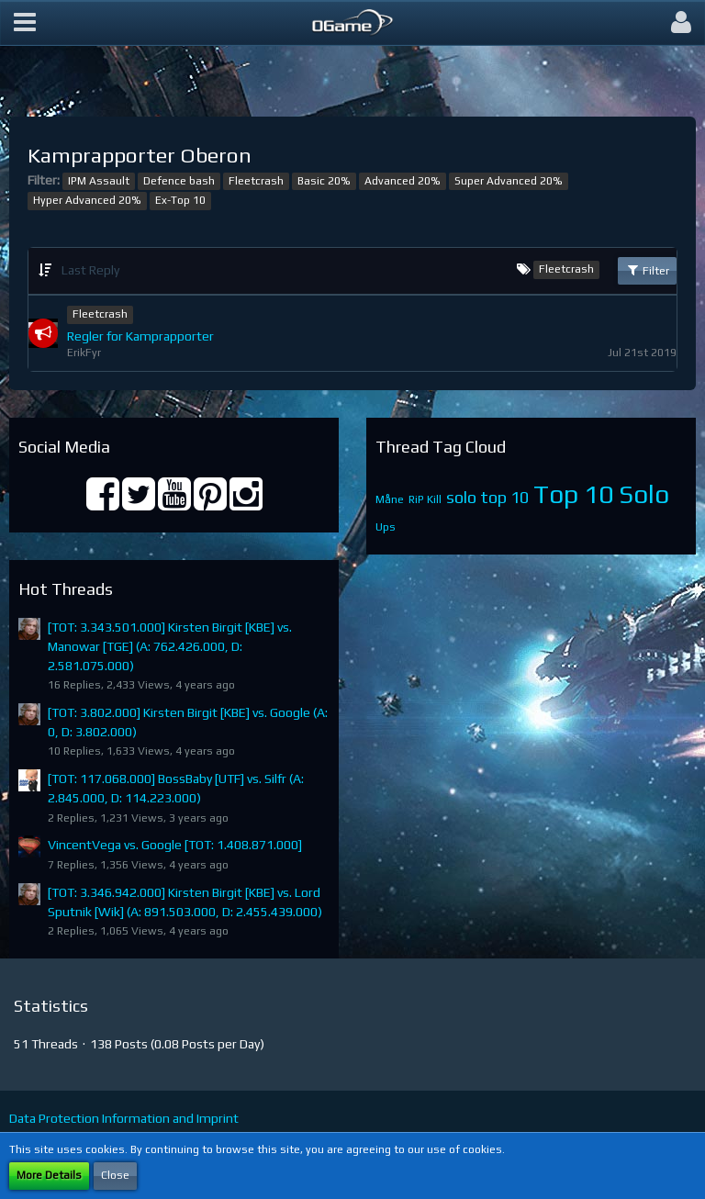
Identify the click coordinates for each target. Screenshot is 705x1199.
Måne (389, 499)
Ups (385, 527)
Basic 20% (324, 180)
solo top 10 (487, 497)
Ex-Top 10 (180, 200)
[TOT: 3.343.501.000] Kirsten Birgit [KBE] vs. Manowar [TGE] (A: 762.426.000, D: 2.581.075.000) (170, 646)
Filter (647, 270)
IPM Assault (98, 180)
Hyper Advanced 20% (87, 200)
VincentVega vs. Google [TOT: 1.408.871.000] (175, 844)
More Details (49, 1175)
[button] (24, 23)
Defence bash (179, 180)
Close (115, 1175)
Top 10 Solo (601, 494)
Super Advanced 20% (508, 180)
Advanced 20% (402, 180)
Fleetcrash (256, 180)
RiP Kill (425, 499)
